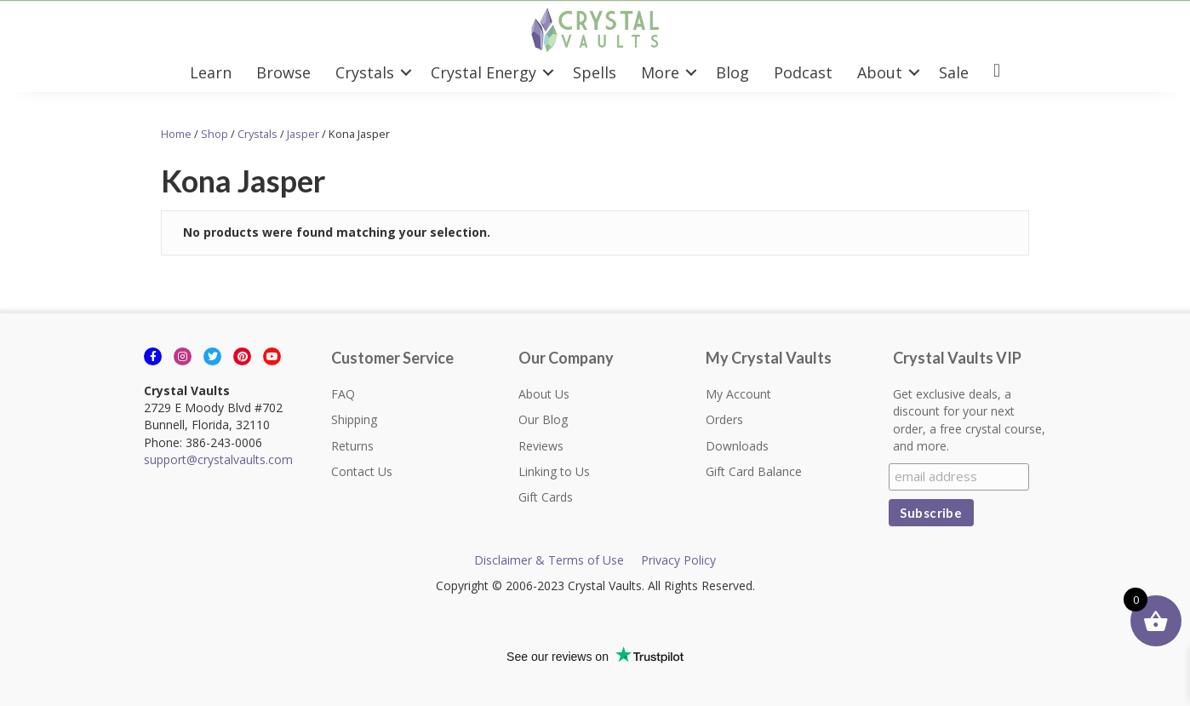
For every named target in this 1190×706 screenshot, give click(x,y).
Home (176, 133)
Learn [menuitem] (211, 72)
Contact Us (361, 471)
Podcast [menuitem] (803, 72)
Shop (214, 133)
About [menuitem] (879, 72)
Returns (352, 446)
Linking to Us (554, 471)
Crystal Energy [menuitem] (483, 72)
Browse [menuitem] (283, 72)
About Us (543, 394)
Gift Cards (545, 497)
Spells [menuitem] (594, 72)
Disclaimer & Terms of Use (549, 560)
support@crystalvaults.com (218, 459)
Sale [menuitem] (954, 72)
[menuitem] (996, 72)
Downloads (737, 446)
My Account (738, 394)
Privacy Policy (678, 560)
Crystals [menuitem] (364, 72)
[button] (406, 72)
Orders (724, 419)
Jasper (303, 133)
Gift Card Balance (754, 471)
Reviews (541, 446)
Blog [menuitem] (732, 72)
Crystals (257, 133)
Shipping (354, 419)
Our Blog (543, 419)
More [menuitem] (660, 72)
